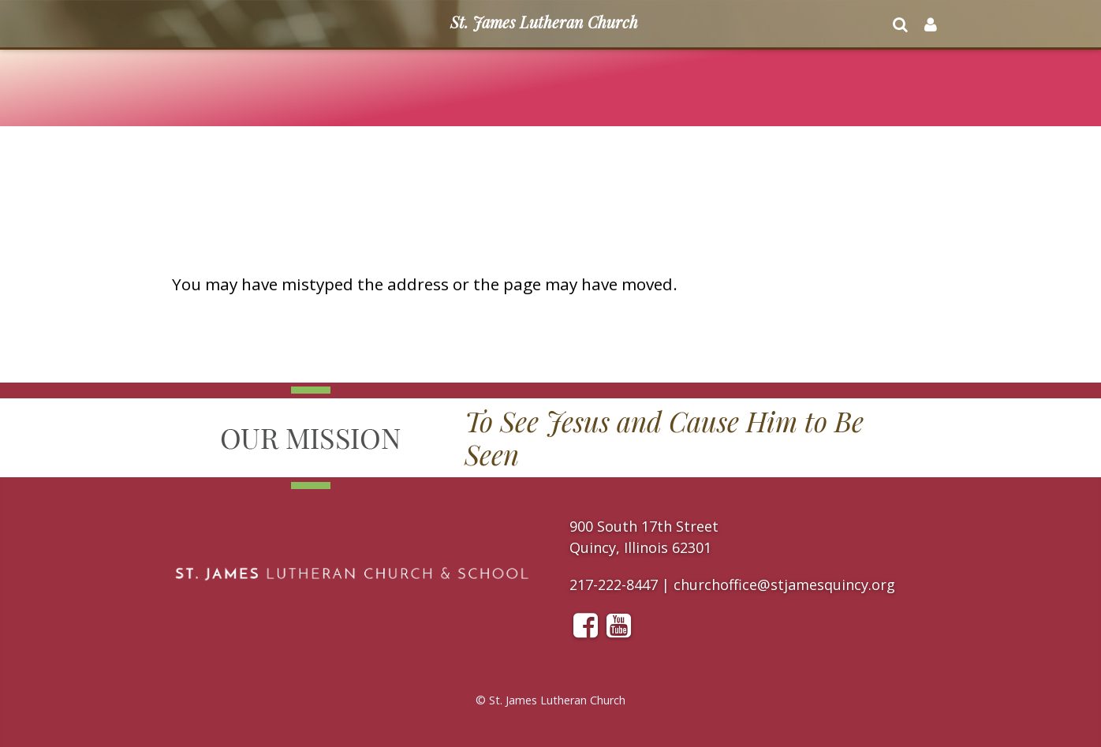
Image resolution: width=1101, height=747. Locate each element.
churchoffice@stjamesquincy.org (784, 584)
